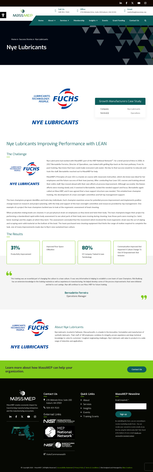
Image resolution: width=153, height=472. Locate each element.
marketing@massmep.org (136, 12)
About (86, 400)
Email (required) (122, 400)
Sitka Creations (127, 468)
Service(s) (104, 113)
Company (104, 109)
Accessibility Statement (65, 468)
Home (14, 39)
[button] (3, 15)
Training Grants (91, 416)
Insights (87, 408)
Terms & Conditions (92, 468)
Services (87, 404)
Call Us (61, 9)
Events (86, 412)
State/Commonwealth (56, 454)
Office (82, 9)
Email (129, 9)
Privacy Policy (79, 468)
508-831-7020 (63, 12)
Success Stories (26, 39)
